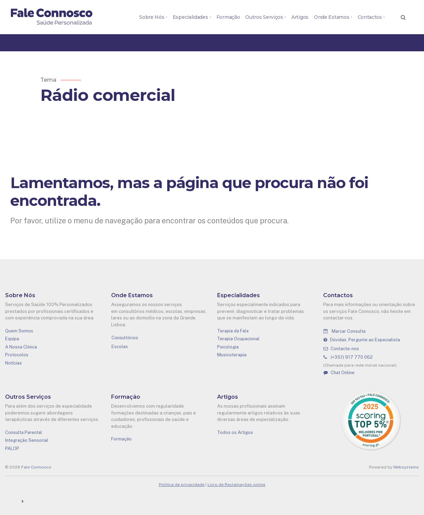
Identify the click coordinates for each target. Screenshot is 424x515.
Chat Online (339, 372)
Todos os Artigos (235, 432)
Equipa (12, 338)
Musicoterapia (232, 354)
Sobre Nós (151, 17)
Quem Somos (19, 330)
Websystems (406, 467)
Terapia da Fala (233, 330)
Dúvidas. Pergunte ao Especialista (361, 339)
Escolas (119, 346)
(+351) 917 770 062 (348, 357)
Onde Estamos (331, 17)
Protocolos (16, 354)
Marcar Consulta (344, 331)
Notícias (13, 363)
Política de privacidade (181, 484)
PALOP (12, 448)
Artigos (299, 17)
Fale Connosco (36, 467)
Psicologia (228, 346)
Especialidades (190, 17)
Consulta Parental (23, 432)
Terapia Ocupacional (238, 338)
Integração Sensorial (26, 440)
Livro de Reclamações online (236, 484)
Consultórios (124, 337)
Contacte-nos (341, 348)
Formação (228, 17)
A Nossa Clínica (21, 346)
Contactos (370, 17)
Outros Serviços (264, 17)
